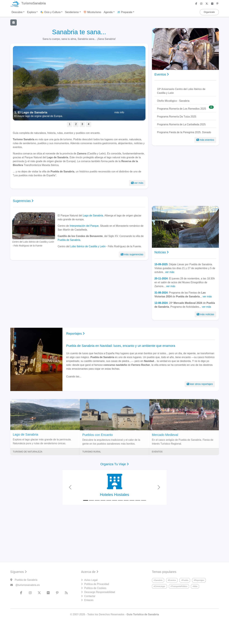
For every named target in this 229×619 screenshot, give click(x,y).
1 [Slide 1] (69, 124)
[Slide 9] (132, 500)
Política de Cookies (95, 588)
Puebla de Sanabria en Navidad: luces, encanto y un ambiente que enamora (120, 345)
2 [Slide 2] (76, 124)
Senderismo (72, 12)
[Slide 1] (85, 500)
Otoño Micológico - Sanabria (173, 100)
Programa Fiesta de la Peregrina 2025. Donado (184, 132)
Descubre (17, 12)
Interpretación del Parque (84, 225)
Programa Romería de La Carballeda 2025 (181, 124)
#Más (195, 586)
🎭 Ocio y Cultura (50, 12)
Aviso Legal (91, 580)
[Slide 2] (91, 500)
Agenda (108, 12)
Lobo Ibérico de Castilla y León (88, 246)
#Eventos (172, 580)
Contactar (89, 596)
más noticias (205, 314)
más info (119, 112)
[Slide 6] (114, 500)
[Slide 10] (137, 500)
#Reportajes (199, 580)
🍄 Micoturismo (92, 12)
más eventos (205, 139)
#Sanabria (158, 580)
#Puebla (184, 580)
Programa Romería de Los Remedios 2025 (181, 108)
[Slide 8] (126, 500)
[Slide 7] (120, 500)
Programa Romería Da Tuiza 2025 (176, 116)
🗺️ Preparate (124, 12)
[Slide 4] (103, 500)
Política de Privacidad (96, 584)
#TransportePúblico (179, 586)
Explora (31, 12)
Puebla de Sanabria (69, 240)
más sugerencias (132, 254)
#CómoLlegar (159, 586)
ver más (137, 183)
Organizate (209, 12)
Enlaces (88, 600)
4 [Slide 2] (88, 124)
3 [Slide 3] (82, 124)
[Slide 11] (143, 500)
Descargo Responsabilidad (99, 592)
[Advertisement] (79, 290)
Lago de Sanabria (93, 215)
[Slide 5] (108, 500)
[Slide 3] (97, 500)
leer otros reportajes (200, 384)
